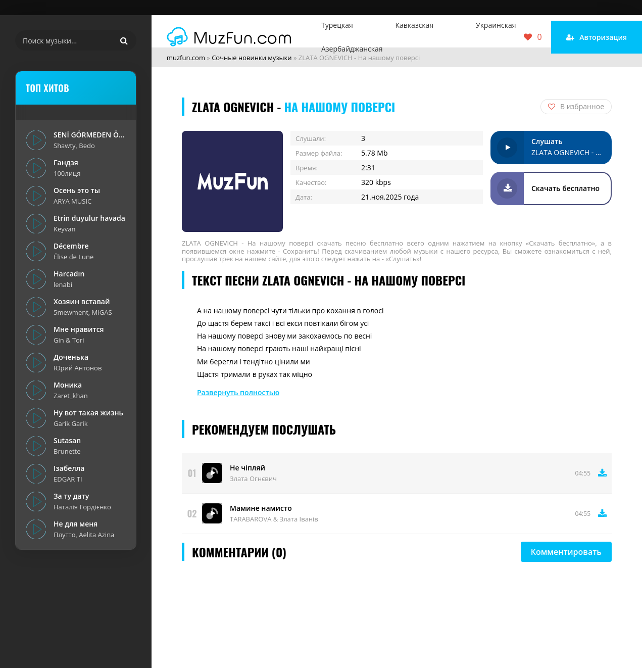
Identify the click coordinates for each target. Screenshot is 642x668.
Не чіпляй (247, 467)
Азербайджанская (352, 49)
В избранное (576, 106)
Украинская (496, 25)
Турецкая (337, 25)
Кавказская (415, 25)
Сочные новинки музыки (251, 57)
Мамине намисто (261, 508)
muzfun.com (186, 57)
